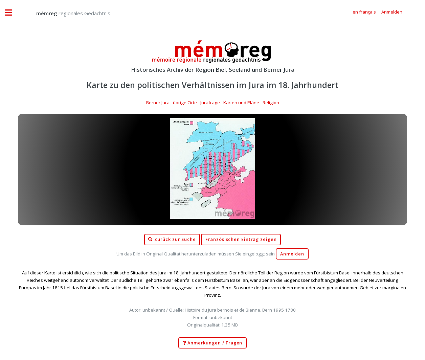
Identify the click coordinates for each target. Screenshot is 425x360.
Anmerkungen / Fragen (213, 343)
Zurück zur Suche (172, 239)
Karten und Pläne (241, 102)
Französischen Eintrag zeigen (241, 239)
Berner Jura (158, 102)
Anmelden (292, 254)
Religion (271, 102)
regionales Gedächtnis (66, 13)
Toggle (12, 12)
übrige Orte (185, 102)
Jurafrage (210, 102)
